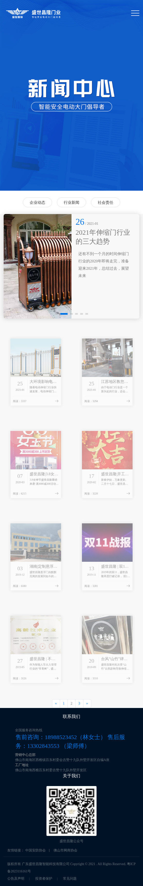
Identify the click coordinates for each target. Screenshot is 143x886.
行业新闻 (71, 202)
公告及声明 (15, 878)
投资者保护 (43, 878)
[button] (56, 314)
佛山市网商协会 (65, 850)
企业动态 (37, 202)
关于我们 (71, 775)
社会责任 (105, 202)
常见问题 (70, 878)
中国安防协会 (35, 850)
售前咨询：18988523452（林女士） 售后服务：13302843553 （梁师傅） (70, 741)
